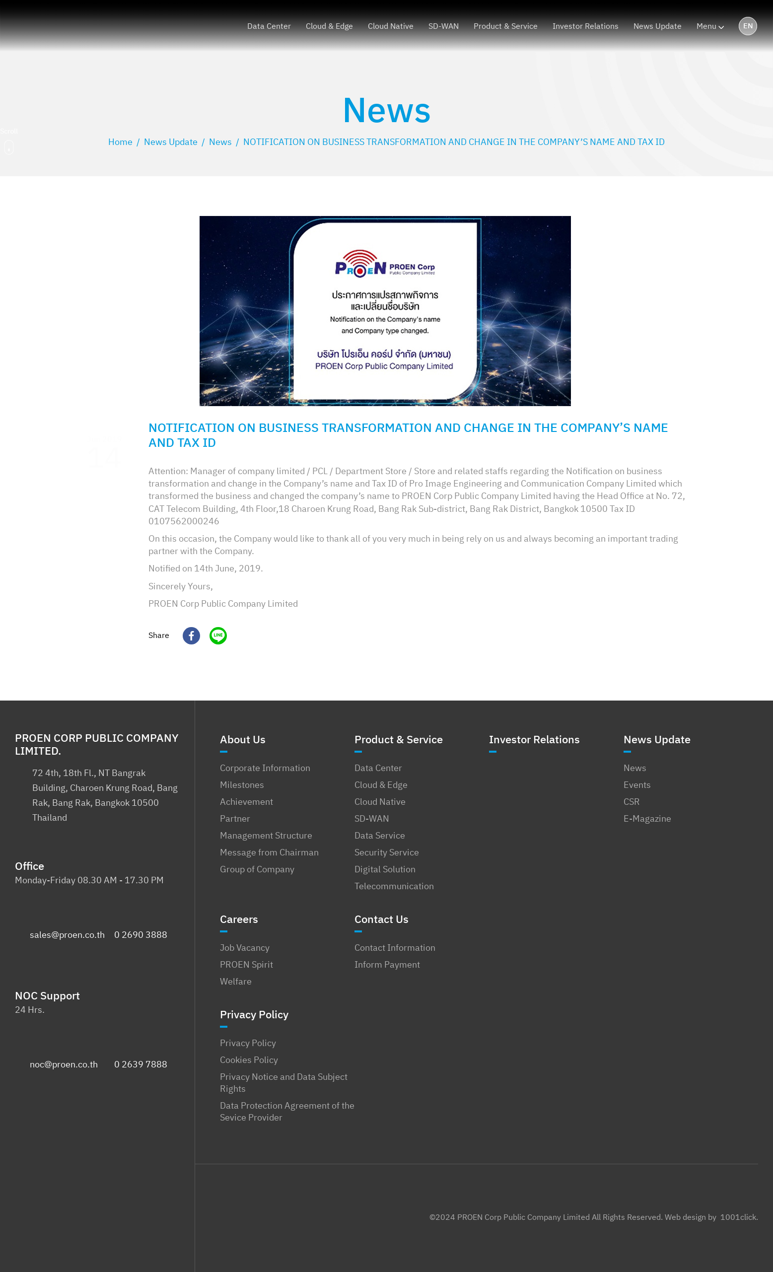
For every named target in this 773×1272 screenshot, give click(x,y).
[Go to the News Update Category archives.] (171, 142)
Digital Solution (385, 870)
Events (637, 785)
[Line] (214, 635)
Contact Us (381, 922)
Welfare (236, 982)
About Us (243, 742)
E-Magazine (647, 819)
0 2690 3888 (140, 935)
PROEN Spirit (246, 965)
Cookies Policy (249, 1060)
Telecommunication (394, 887)
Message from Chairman (269, 853)
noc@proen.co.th (64, 1065)
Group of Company (257, 870)
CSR (632, 802)
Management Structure (266, 836)
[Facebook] (187, 635)
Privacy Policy (254, 1017)
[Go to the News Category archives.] (220, 142)
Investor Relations (534, 742)
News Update (657, 742)
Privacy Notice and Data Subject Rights (284, 1083)
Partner (235, 819)
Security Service (386, 853)
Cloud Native (380, 802)
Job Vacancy (245, 948)
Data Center (378, 769)
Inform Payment (387, 965)
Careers (239, 922)
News (635, 769)
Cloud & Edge (381, 785)
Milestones (242, 785)
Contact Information (394, 948)
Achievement (246, 802)
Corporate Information (265, 769)
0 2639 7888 (140, 1065)
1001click (738, 1217)
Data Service (379, 836)
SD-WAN (371, 819)
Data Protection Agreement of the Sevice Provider (287, 1112)
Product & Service (398, 742)
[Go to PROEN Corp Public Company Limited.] (120, 142)
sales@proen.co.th (67, 935)
